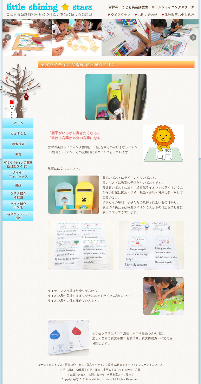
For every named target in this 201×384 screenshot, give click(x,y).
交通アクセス (119, 14)
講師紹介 (70, 364)
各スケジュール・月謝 (127, 369)
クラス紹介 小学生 (17, 205)
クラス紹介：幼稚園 (72, 369)
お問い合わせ (146, 14)
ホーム (17, 123)
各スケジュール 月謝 (17, 216)
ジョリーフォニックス (17, 175)
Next (193, 37)
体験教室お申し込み (178, 14)
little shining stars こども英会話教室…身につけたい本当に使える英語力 (49, 9)
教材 (17, 154)
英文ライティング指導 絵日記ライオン (17, 164)
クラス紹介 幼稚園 (17, 195)
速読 (17, 185)
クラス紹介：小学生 (99, 369)
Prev (8, 37)
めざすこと (17, 133)
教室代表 (17, 144)
